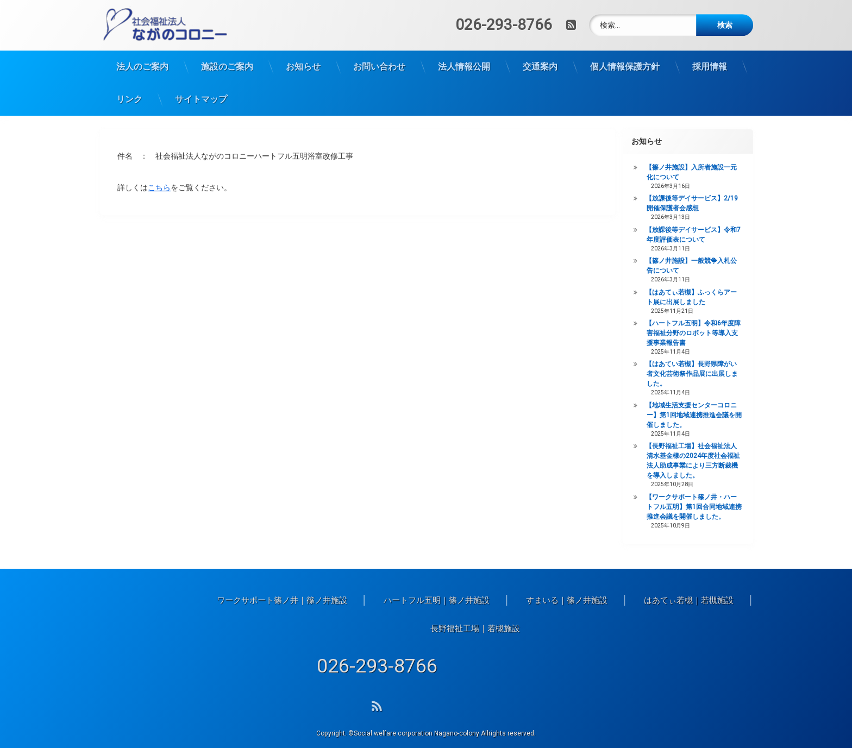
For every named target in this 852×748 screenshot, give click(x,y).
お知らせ (303, 49)
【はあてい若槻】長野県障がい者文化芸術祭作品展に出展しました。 (714, 373)
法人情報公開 (464, 49)
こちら (159, 172)
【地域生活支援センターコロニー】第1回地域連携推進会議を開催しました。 (716, 415)
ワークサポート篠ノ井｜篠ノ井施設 (550, 600)
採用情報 (709, 49)
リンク (129, 82)
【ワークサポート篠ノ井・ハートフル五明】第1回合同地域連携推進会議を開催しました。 (716, 506)
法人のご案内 (142, 49)
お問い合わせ (379, 49)
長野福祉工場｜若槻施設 (743, 628)
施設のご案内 (227, 49)
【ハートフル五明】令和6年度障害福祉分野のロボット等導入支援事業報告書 (715, 333)
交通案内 (540, 49)
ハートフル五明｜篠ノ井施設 (705, 600)
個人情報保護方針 (625, 49)
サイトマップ (201, 82)
